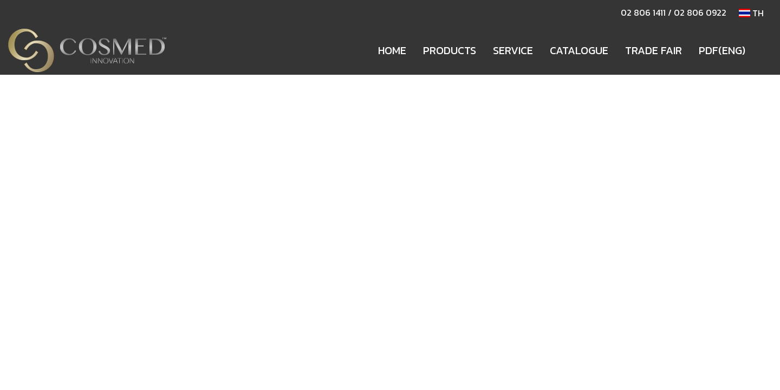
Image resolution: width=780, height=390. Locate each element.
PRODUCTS (449, 50)
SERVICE (513, 50)
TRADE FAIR (653, 50)
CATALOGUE (579, 50)
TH (751, 13)
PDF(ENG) (722, 50)
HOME (392, 50)
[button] (763, 50)
